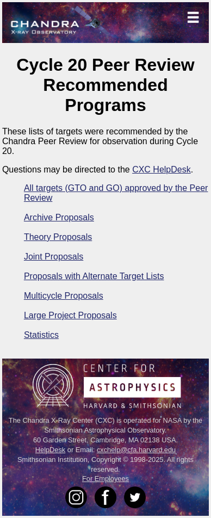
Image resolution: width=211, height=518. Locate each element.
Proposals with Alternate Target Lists (94, 276)
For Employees (105, 478)
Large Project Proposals (70, 315)
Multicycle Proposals (63, 295)
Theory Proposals (58, 237)
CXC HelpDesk (161, 169)
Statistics (41, 335)
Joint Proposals (53, 256)
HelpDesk (50, 450)
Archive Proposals (59, 217)
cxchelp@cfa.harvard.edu (136, 450)
